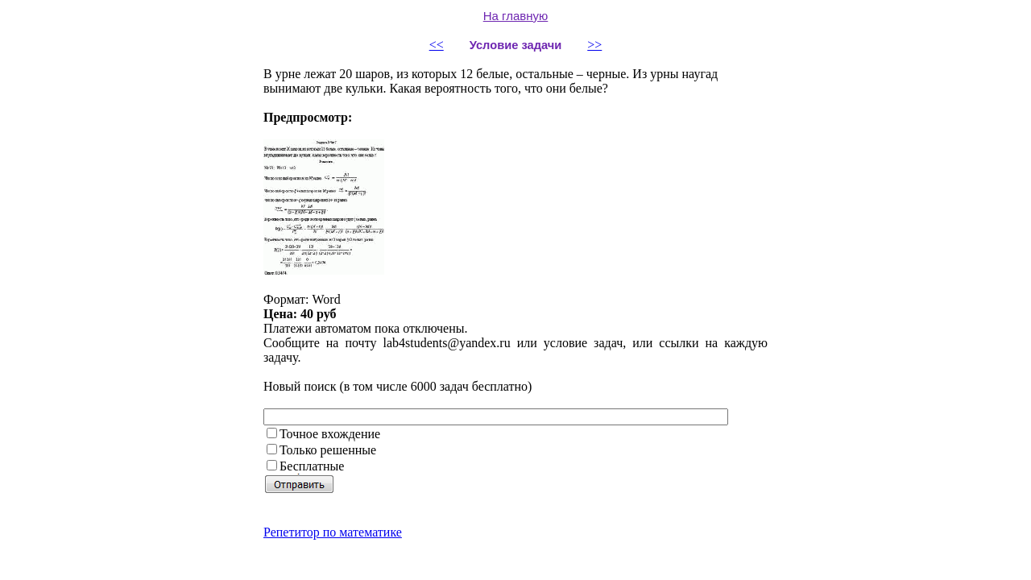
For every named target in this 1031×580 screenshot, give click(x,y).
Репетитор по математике (332, 532)
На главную (516, 16)
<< (436, 45)
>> (594, 45)
